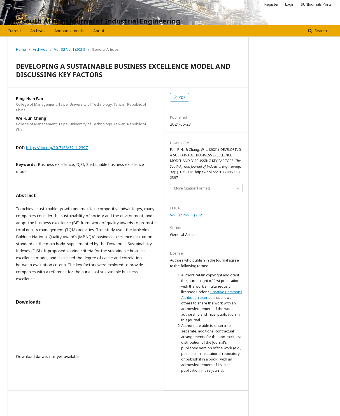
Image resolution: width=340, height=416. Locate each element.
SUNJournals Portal (316, 4)
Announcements (69, 30)
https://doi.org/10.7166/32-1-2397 (57, 147)
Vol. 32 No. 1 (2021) (69, 49)
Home (21, 49)
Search (320, 30)
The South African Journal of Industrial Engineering (94, 21)
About (98, 30)
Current (14, 30)
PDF (181, 97)
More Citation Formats (192, 188)
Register (271, 4)
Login (289, 4)
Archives (37, 30)
